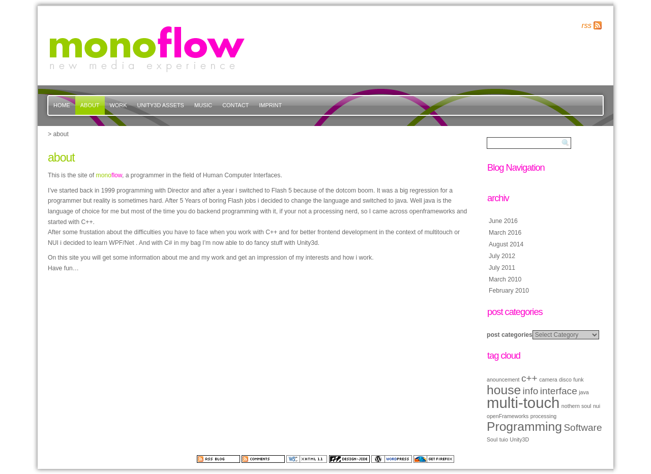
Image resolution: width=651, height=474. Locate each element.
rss (586, 25)
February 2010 (509, 290)
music (203, 105)
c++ (529, 378)
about (90, 105)
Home (61, 105)
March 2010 (505, 279)
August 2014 (506, 244)
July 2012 (502, 256)
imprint (270, 105)
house (504, 390)
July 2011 (502, 267)
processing (543, 416)
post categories (509, 334)
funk (578, 379)
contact (235, 105)
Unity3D (519, 439)
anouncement (503, 379)
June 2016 (503, 221)
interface (558, 391)
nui (596, 406)
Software (583, 427)
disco (565, 379)
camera (548, 379)
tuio (503, 439)
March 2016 (505, 232)
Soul (492, 439)
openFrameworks (507, 416)
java (584, 392)
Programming (524, 426)
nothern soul (576, 406)
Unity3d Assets (160, 105)
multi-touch (523, 402)
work (118, 105)
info (531, 391)
